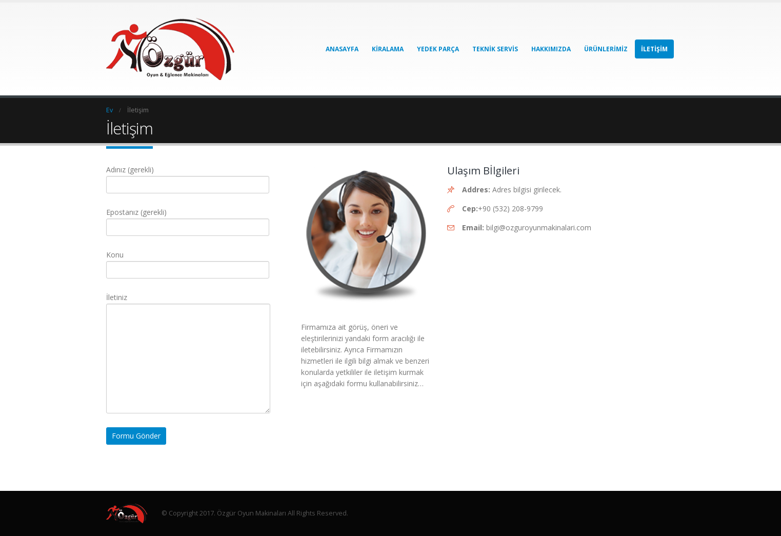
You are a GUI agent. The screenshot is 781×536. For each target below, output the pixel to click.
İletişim (654, 49)
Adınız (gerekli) (187, 177)
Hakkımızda (551, 49)
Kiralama (388, 49)
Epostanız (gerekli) (187, 219)
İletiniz (188, 327)
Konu (187, 262)
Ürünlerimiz (606, 49)
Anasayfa (342, 49)
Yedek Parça (438, 49)
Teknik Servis (495, 49)
